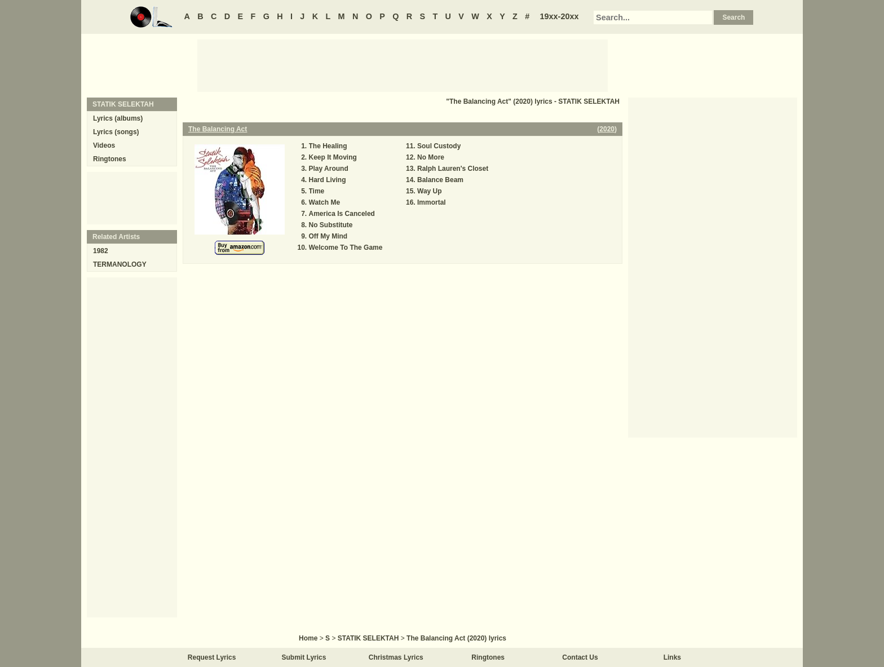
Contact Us (580, 657)
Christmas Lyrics (396, 657)
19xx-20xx (559, 16)
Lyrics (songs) (116, 132)
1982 (100, 251)
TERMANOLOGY (120, 264)
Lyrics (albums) (118, 118)
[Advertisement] (402, 64)
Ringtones (109, 159)
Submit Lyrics (304, 657)
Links (672, 657)
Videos (104, 145)
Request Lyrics (212, 657)
